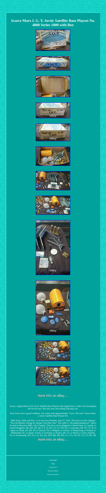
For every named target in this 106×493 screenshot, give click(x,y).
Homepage (53, 460)
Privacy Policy (53, 471)
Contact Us (53, 467)
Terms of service (53, 474)
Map (53, 464)
